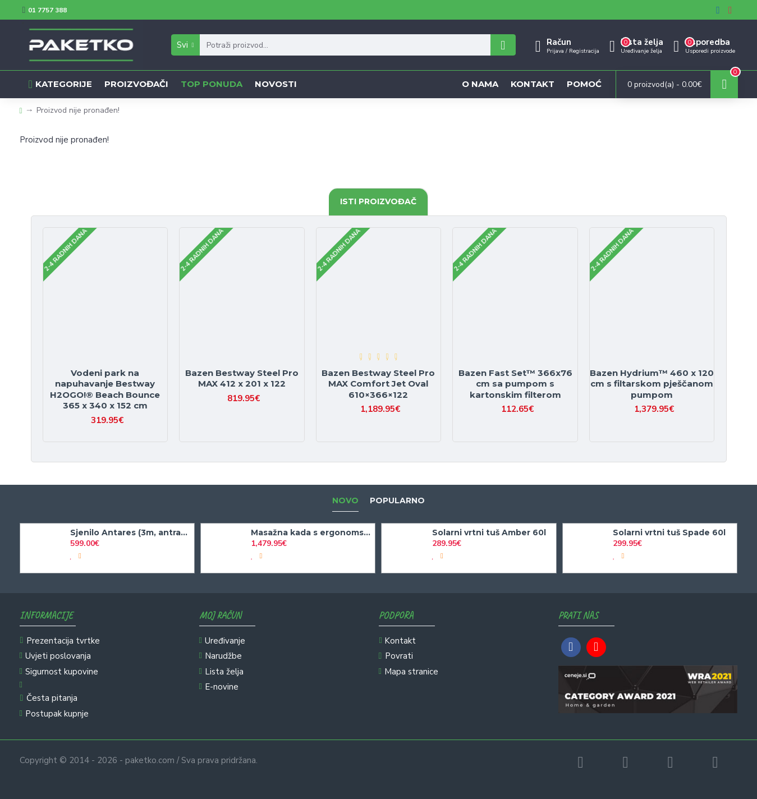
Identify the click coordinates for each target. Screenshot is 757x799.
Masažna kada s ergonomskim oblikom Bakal (311, 532)
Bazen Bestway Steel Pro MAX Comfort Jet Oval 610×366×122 (378, 384)
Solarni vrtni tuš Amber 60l (489, 532)
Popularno (397, 501)
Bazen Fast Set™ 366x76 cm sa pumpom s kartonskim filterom (515, 384)
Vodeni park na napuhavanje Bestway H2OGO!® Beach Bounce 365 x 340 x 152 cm (105, 389)
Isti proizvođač (378, 201)
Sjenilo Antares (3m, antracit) (130, 532)
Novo (345, 501)
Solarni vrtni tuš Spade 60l (669, 532)
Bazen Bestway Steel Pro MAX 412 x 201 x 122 (242, 378)
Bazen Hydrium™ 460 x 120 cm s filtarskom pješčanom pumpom (652, 384)
